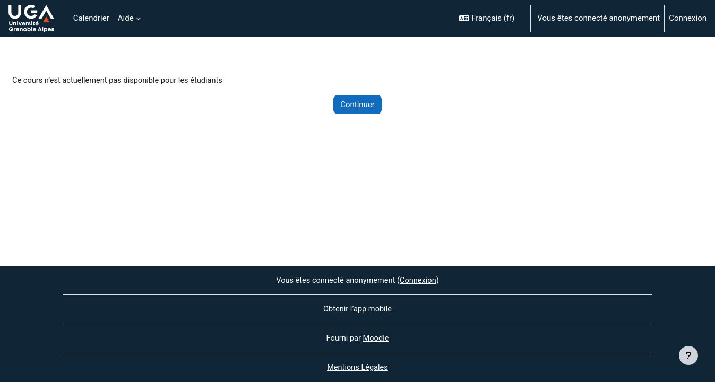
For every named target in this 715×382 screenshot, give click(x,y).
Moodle (376, 338)
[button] (490, 18)
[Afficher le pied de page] (688, 355)
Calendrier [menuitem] (91, 18)
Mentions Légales (357, 367)
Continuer (357, 105)
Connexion (688, 18)
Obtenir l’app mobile (357, 309)
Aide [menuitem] (126, 18)
